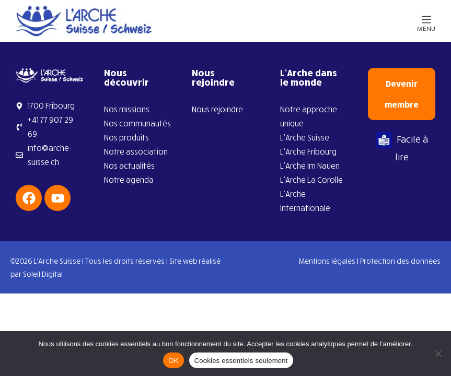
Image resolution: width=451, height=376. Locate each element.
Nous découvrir (126, 77)
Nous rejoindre (213, 77)
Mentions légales (327, 260)
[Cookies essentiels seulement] (438, 353)
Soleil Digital (43, 273)
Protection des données (400, 260)
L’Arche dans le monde (308, 77)
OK (173, 361)
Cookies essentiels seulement (241, 361)
